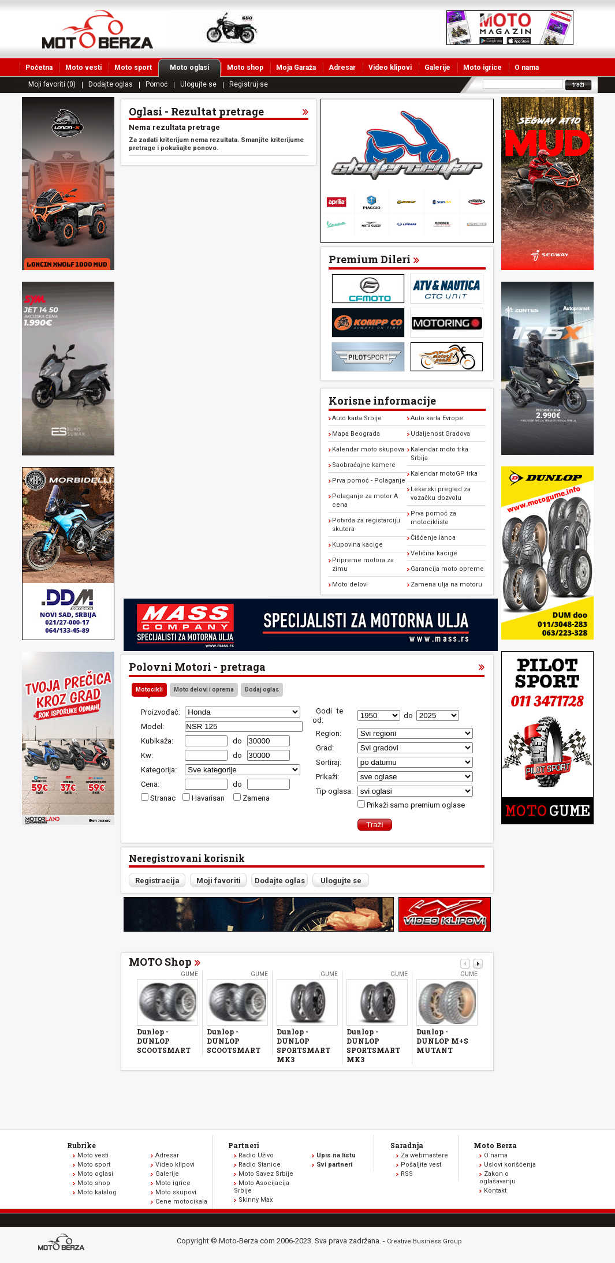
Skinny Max (255, 1200)
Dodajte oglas (110, 84)
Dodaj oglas (262, 689)
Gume (189, 974)
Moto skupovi (175, 1192)
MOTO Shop (160, 962)
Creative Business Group (424, 1241)
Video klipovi (390, 67)
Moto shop (245, 67)
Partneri (243, 1145)
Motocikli (149, 689)
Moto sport (133, 67)
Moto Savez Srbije (265, 1174)
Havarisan (209, 798)
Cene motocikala (181, 1201)
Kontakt (495, 1190)
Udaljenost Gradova (440, 434)
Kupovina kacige (357, 544)
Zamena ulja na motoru (446, 584)
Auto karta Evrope (437, 418)
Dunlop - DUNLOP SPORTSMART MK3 (303, 1045)
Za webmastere (424, 1155)
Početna (39, 67)
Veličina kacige (434, 553)
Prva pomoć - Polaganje (368, 480)
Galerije (437, 67)
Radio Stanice (259, 1164)
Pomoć (156, 84)
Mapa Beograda (356, 434)
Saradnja (406, 1145)
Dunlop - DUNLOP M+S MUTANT (442, 1041)
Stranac (163, 798)
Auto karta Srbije (357, 418)
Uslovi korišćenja (510, 1164)
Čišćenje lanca (433, 537)
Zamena (256, 798)
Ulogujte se (198, 84)
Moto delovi (350, 584)
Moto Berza (495, 1145)
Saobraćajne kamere (364, 465)
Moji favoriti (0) (52, 84)
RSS (407, 1174)
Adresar (342, 67)
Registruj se (248, 84)
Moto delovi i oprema (204, 689)
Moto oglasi (195, 67)
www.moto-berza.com (63, 1243)
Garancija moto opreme (447, 569)
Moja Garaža (296, 67)
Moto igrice (482, 67)
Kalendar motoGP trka (444, 473)
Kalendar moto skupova (368, 449)
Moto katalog (97, 1192)
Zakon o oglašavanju (497, 1177)
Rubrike (81, 1145)
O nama (527, 67)
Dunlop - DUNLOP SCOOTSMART (164, 1041)
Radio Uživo (256, 1155)
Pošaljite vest (421, 1164)
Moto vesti (83, 67)
